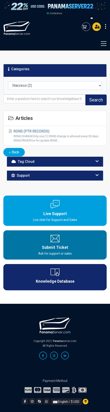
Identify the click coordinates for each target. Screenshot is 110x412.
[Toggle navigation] (100, 43)
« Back (14, 152)
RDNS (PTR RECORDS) (55, 136)
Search (96, 100)
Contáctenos (56, 13)
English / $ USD (66, 401)
